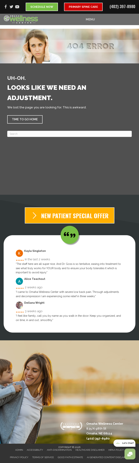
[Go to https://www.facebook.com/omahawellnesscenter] (6, 7)
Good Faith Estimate (70, 457)
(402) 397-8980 (122, 6)
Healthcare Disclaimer (90, 450)
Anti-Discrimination (59, 450)
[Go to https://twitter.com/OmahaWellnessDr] (11, 7)
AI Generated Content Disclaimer (108, 457)
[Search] (69, 134)
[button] (25, 119)
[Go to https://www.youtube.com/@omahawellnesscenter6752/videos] (17, 7)
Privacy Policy (19, 457)
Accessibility (35, 450)
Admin (19, 450)
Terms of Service (43, 457)
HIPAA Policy (116, 450)
